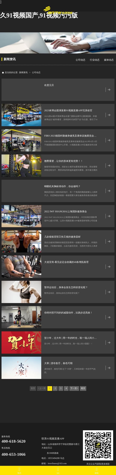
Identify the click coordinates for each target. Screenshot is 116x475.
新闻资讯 (23, 72)
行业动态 (95, 60)
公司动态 (80, 60)
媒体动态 (109, 60)
